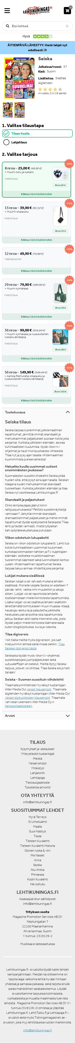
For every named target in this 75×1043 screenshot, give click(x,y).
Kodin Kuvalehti (37, 879)
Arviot (10, 715)
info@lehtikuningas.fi (37, 802)
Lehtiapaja (37, 778)
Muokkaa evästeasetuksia (37, 944)
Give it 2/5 (45, 89)
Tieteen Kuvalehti (38, 841)
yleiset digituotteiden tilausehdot (27, 698)
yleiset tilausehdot (39, 689)
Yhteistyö (37, 768)
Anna (37, 860)
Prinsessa (37, 874)
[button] (19, 78)
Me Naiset (37, 855)
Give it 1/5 (40, 89)
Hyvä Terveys (37, 817)
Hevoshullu (37, 884)
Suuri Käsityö (37, 831)
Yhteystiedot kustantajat (37, 754)
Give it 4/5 (55, 89)
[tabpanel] (37, 277)
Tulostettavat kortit (38, 787)
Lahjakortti (37, 773)
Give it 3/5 (50, 89)
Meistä (37, 758)
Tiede (38, 836)
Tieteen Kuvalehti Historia (37, 846)
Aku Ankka (37, 870)
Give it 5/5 (60, 89)
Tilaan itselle (20, 133)
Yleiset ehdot (37, 763)
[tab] (37, 133)
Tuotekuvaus (15, 412)
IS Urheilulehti (37, 822)
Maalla (37, 826)
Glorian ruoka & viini (37, 850)
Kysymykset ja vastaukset (37, 749)
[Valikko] (7, 10)
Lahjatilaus (19, 142)
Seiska (37, 865)
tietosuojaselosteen (18, 706)
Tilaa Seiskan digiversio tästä (35, 646)
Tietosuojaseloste (37, 782)
